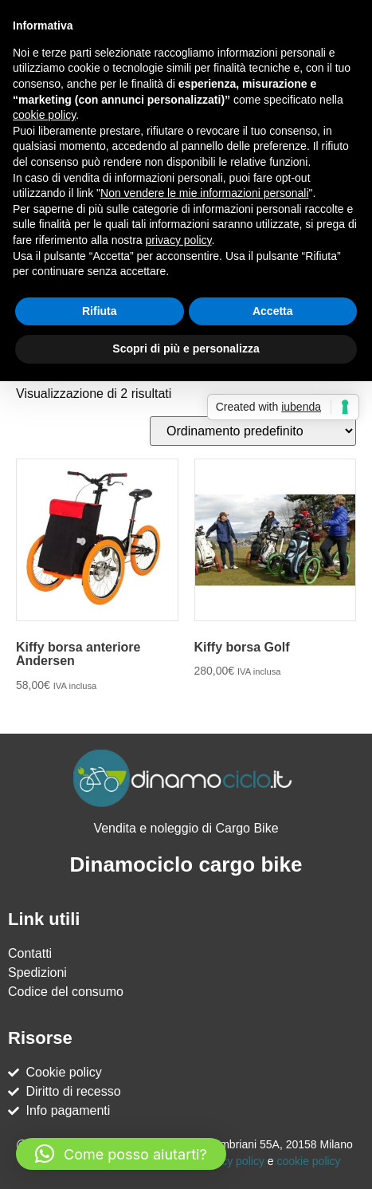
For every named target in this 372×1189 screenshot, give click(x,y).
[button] (121, 1154)
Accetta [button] (273, 311)
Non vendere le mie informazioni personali (204, 193)
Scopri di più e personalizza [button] (185, 348)
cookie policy (308, 1161)
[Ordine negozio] (253, 431)
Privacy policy (230, 1161)
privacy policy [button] (179, 240)
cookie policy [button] (44, 114)
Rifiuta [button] (99, 311)
